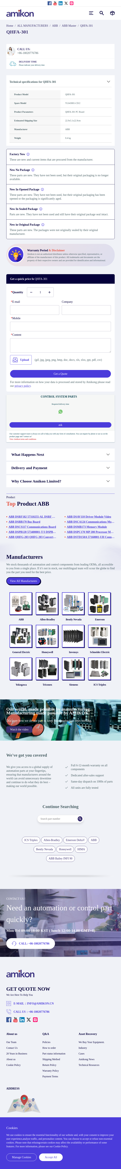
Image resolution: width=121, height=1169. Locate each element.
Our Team (11, 1047)
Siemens (74, 690)
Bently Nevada (74, 621)
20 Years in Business (16, 1059)
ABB (55, 25)
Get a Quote (60, 373)
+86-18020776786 (39, 1017)
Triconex (46, 690)
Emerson (102, 621)
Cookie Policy (13, 1070)
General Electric (18, 655)
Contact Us (12, 1053)
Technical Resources (89, 1070)
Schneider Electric (102, 655)
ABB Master (69, 25)
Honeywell (46, 655)
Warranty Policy (50, 1076)
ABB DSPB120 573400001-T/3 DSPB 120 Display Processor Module (32, 532)
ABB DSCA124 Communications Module (91, 521)
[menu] (91, 13)
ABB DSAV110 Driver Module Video (89, 516)
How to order (49, 1053)
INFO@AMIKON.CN (40, 1009)
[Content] (60, 345)
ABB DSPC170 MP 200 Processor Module (91, 532)
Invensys (74, 655)
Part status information (53, 1059)
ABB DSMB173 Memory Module (87, 526)
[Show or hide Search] (102, 13)
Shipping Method (51, 1064)
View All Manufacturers (23, 581)
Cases (81, 1059)
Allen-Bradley (46, 621)
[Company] (86, 310)
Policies (46, 1047)
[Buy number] (40, 292)
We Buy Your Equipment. (92, 1047)
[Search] (81, 824)
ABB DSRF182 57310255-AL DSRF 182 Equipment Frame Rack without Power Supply (32, 516)
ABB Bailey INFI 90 (60, 864)
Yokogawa (18, 690)
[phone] (60, 326)
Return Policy (49, 1070)
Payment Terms (50, 1082)
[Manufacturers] (112, 13)
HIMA (81, 854)
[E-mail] (34, 310)
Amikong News (87, 1064)
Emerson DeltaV (75, 845)
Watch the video (19, 735)
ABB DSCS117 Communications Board (32, 526)
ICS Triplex (102, 690)
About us (10, 1064)
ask (60, 424)
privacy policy (23, 385)
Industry (83, 1053)
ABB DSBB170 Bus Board (24, 521)
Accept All (51, 1157)
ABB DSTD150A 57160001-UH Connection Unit (91, 537)
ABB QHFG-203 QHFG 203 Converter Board (32, 537)
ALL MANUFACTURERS (32, 25)
